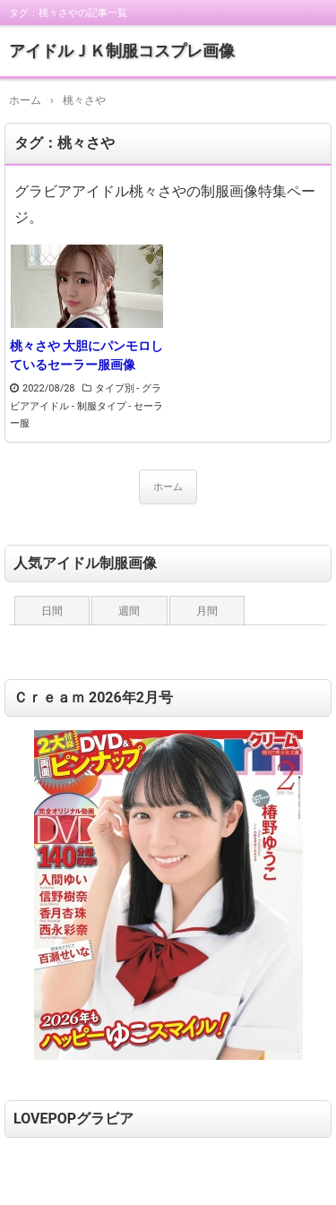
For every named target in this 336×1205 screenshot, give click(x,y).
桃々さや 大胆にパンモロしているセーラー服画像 (86, 355)
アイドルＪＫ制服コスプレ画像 (122, 50)
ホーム (168, 487)
